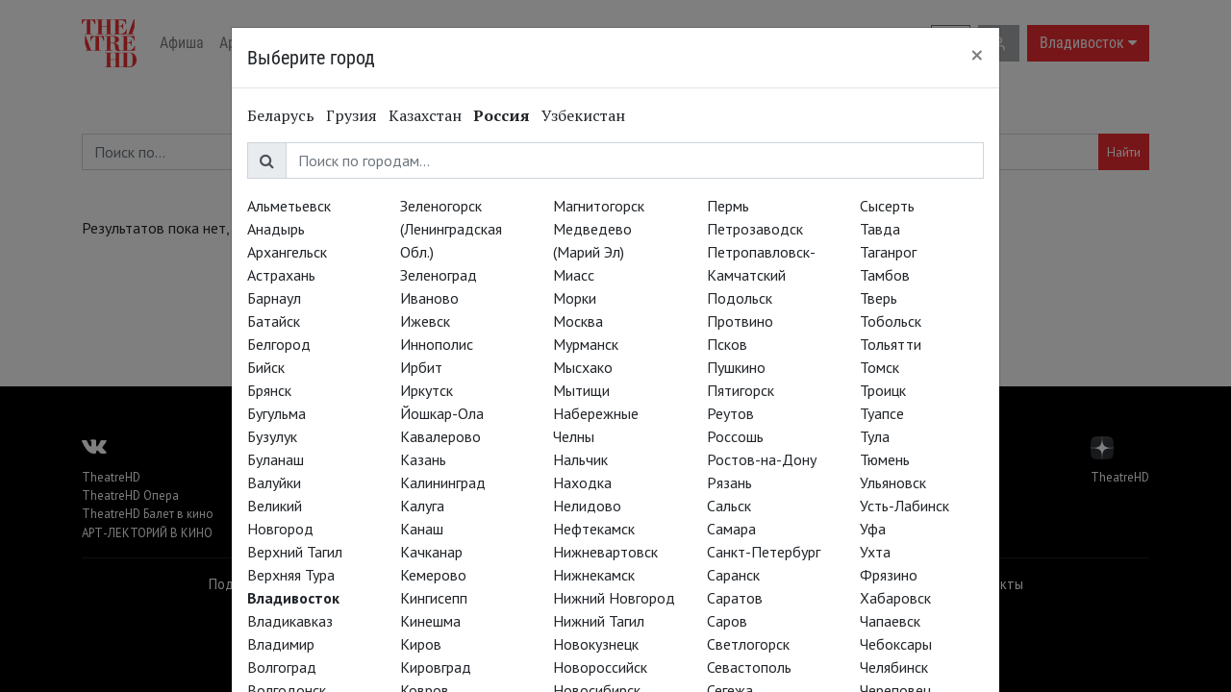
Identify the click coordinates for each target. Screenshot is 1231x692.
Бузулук (272, 436)
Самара (731, 528)
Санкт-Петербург (763, 551)
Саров (727, 620)
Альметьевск (289, 205)
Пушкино (736, 367)
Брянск (269, 390)
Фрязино (888, 574)
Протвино (740, 321)
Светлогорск (748, 644)
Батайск (273, 321)
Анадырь (276, 228)
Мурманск (585, 344)
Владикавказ (290, 620)
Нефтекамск (594, 528)
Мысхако (583, 367)
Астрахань (281, 274)
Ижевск (425, 321)
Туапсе (882, 413)
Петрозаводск (755, 228)
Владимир (280, 644)
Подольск (739, 298)
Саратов (735, 597)
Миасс (573, 274)
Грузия (351, 115)
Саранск (733, 574)
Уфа (873, 528)
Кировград (435, 667)
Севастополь (749, 667)
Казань (423, 459)
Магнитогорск (598, 205)
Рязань (729, 482)
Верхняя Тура (291, 574)
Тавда (880, 228)
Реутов (730, 413)
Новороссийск (600, 667)
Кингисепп (433, 597)
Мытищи (581, 390)
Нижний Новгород (614, 597)
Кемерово (433, 574)
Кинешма (430, 620)
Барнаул (274, 298)
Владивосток (293, 597)
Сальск (729, 505)
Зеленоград (438, 274)
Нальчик (580, 459)
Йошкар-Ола (442, 413)
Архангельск (287, 251)
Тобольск (890, 321)
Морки (574, 298)
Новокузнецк (596, 644)
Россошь (735, 436)
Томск (879, 367)
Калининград (443, 482)
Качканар (431, 551)
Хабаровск (895, 597)
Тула (875, 436)
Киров (420, 644)
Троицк (883, 390)
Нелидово (587, 505)
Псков (727, 344)
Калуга (422, 505)
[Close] (977, 55)
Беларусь (280, 115)
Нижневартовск (605, 551)
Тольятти (890, 344)
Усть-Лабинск (904, 505)
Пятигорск (740, 390)
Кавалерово (440, 436)
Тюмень (885, 459)
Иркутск (426, 390)
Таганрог (888, 251)
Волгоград (281, 667)
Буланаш (275, 459)
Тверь (878, 298)
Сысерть (887, 205)
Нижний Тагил (598, 620)
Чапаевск (890, 620)
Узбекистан (583, 115)
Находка (582, 482)
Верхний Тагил (294, 551)
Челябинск (894, 667)
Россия (501, 115)
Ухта (875, 551)
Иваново (429, 298)
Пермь (728, 205)
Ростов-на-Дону (761, 459)
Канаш (421, 528)
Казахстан (425, 115)
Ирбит (421, 367)
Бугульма (276, 413)
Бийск (266, 367)
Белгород (279, 344)
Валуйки (274, 482)
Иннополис (436, 344)
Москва (578, 321)
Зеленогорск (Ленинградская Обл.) (451, 228)
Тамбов (885, 274)
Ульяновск (893, 482)
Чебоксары (896, 644)
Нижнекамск (594, 574)
